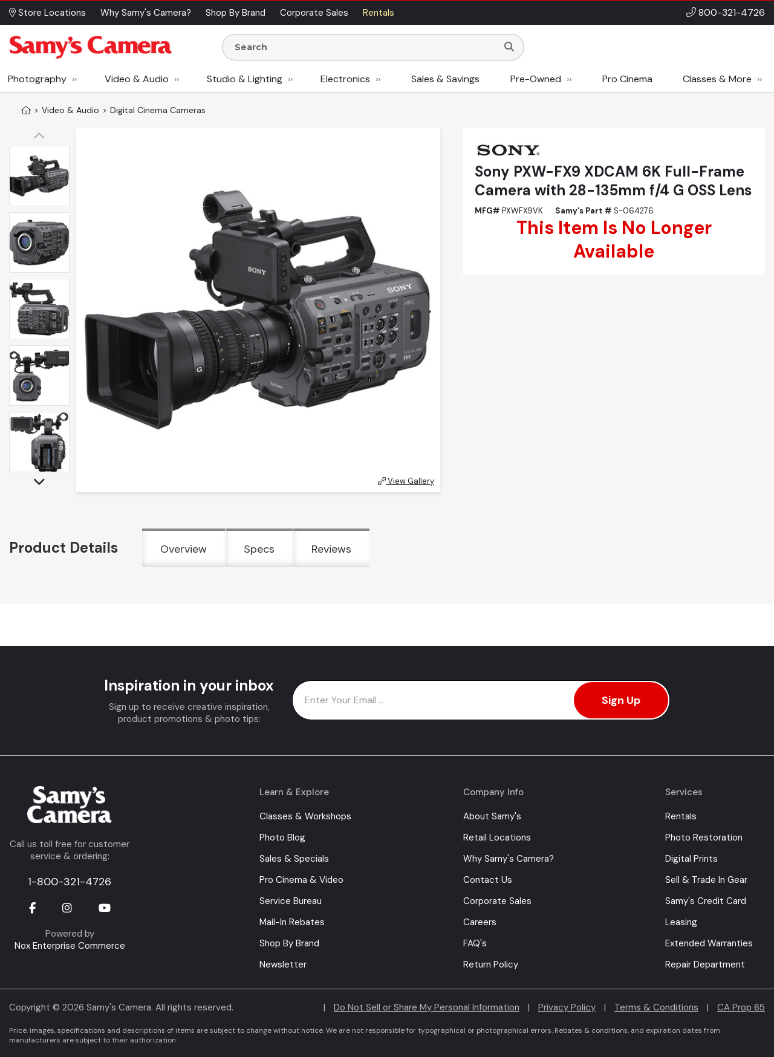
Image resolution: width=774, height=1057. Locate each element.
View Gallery (406, 481)
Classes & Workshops (305, 816)
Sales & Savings (445, 79)
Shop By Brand (289, 943)
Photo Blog (282, 837)
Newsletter (283, 964)
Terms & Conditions (656, 1007)
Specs (259, 549)
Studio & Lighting (244, 79)
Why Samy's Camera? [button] (145, 13)
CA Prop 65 (741, 1007)
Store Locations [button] (47, 13)
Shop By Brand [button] (235, 13)
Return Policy (490, 964)
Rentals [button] (378, 13)
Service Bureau (290, 901)
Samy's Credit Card (705, 901)
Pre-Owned (535, 79)
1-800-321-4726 (69, 881)
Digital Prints (691, 859)
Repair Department (705, 964)
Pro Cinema (627, 79)
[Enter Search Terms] (365, 47)
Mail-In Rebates (292, 922)
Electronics (345, 79)
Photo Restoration (704, 837)
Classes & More (717, 79)
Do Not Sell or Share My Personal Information (426, 1007)
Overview (183, 549)
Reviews (331, 549)
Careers (479, 922)
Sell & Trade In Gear (706, 880)
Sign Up (621, 700)
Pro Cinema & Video (301, 880)
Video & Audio (137, 79)
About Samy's (492, 816)
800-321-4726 (731, 12)
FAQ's (475, 943)
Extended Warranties (709, 943)
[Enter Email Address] (481, 700)
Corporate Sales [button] (314, 13)
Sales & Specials (294, 859)
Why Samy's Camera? (508, 859)
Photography (37, 79)
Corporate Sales (497, 901)
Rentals (681, 816)
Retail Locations (497, 837)
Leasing (681, 922)
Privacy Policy (567, 1007)
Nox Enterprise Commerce (70, 946)
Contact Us (487, 880)
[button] (42, 137)
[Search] (509, 47)
